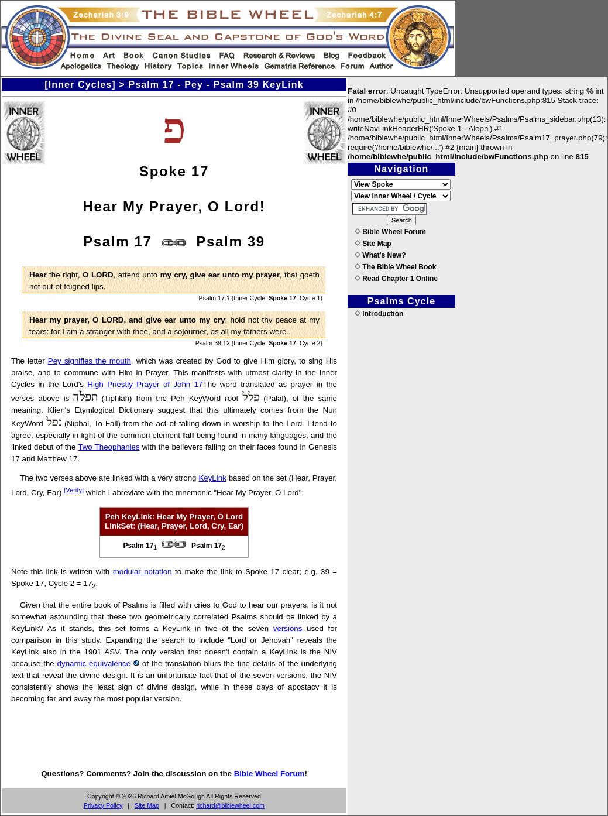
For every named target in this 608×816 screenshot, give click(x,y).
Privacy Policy (103, 805)
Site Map (147, 805)
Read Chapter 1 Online (396, 279)
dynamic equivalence (94, 663)
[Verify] (74, 489)
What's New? (380, 255)
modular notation (142, 571)
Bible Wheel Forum (269, 773)
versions (288, 628)
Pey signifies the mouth (89, 360)
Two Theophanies (108, 447)
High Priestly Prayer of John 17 (144, 384)
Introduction (379, 314)
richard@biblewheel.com (230, 805)
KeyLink (212, 478)
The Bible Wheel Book (395, 267)
